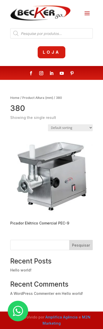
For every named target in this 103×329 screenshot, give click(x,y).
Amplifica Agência (61, 317)
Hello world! (21, 270)
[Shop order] (70, 127)
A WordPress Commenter (32, 293)
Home (14, 98)
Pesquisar (81, 245)
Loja (51, 52)
